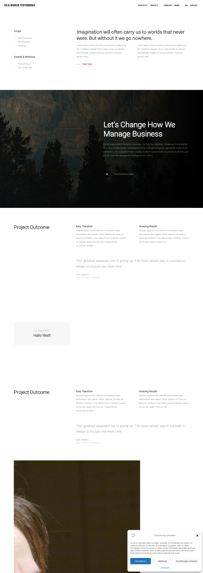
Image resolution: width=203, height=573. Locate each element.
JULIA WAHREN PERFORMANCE (19, 5)
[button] (197, 535)
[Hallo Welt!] (42, 334)
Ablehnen (162, 561)
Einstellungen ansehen (186, 561)
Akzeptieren (140, 561)
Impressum (165, 568)
